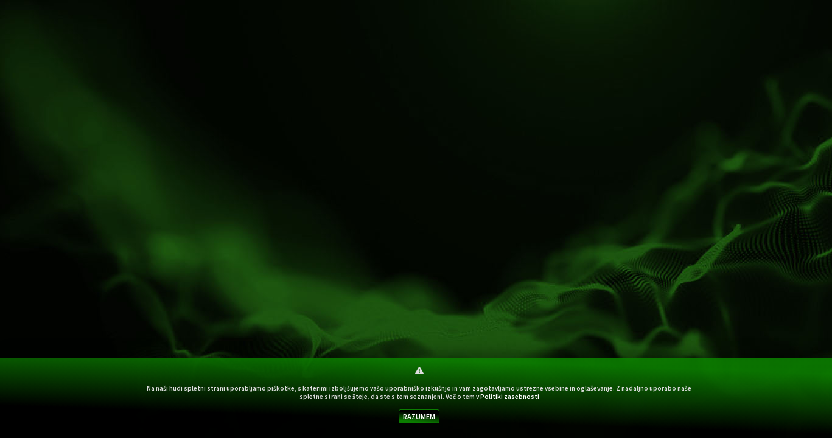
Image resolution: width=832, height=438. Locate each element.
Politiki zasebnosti (509, 396)
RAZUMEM (419, 416)
